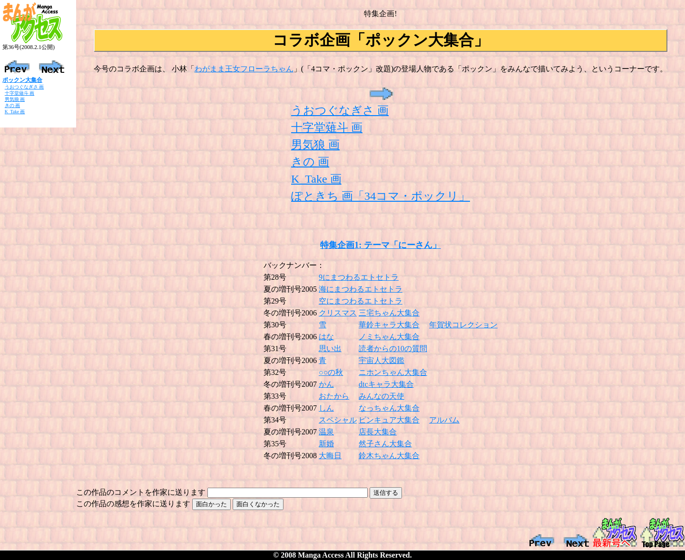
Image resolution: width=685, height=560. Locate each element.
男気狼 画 (15, 99)
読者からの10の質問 (393, 348)
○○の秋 (331, 372)
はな (326, 337)
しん (326, 408)
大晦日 (330, 456)
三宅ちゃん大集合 (389, 313)
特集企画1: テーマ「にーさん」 (380, 245)
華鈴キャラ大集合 (389, 325)
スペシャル (338, 420)
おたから (334, 396)
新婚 (326, 444)
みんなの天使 (381, 396)
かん (326, 384)
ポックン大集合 (22, 80)
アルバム (444, 420)
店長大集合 (378, 432)
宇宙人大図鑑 (381, 360)
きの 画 (12, 105)
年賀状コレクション (463, 325)
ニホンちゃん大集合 (393, 372)
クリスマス (338, 313)
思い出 (330, 348)
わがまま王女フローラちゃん (244, 69)
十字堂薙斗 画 (19, 93)
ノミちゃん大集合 (389, 337)
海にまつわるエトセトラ (360, 289)
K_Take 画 (15, 111)
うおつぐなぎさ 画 (24, 86)
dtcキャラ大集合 (386, 384)
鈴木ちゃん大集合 (389, 456)
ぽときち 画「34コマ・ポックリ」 (380, 196)
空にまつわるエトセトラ (360, 301)
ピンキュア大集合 (389, 420)
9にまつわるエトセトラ (359, 277)
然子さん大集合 (385, 444)
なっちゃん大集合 (389, 408)
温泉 (326, 432)
